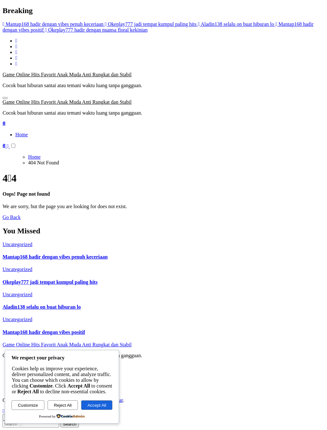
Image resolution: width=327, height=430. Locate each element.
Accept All (96, 405)
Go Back (11, 217)
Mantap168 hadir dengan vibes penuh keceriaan (55, 257)
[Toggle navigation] (5, 98)
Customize (28, 405)
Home (21, 134)
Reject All (63, 405)
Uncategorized (17, 244)
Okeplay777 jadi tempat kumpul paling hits (50, 282)
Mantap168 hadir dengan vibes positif (44, 332)
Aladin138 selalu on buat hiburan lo (42, 307)
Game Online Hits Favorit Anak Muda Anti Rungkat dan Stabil (67, 74)
